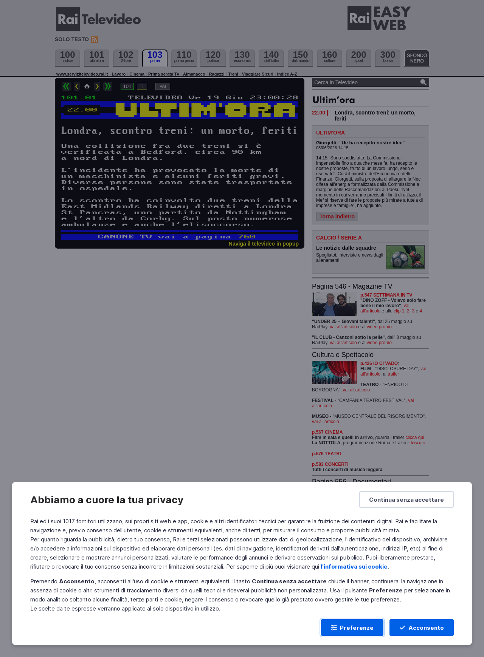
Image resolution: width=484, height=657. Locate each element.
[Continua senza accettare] (406, 499)
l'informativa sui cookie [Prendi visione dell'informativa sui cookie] (354, 566)
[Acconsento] (421, 627)
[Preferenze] (352, 627)
